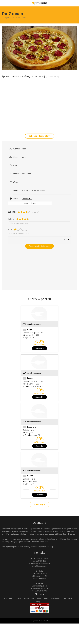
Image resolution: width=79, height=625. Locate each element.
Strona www (27, 199)
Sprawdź (40, 348)
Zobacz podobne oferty (39, 136)
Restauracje (29, 598)
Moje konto (8, 598)
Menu (24, 157)
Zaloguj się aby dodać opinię (39, 246)
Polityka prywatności (52, 598)
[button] (7, 48)
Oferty (18, 598)
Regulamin (68, 598)
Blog (39, 598)
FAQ (38, 602)
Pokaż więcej (39, 504)
